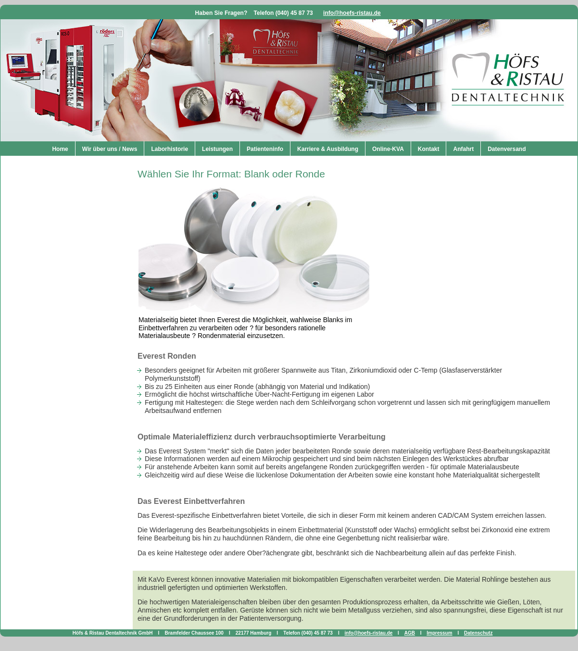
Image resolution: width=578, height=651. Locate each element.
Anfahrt (463, 149)
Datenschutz (478, 633)
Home (60, 149)
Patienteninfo (265, 149)
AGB (409, 633)
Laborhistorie (169, 149)
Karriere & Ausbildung (327, 149)
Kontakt (429, 149)
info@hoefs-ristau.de (352, 13)
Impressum (439, 633)
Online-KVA (388, 149)
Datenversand (507, 149)
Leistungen (217, 149)
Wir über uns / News (110, 149)
